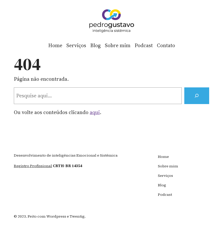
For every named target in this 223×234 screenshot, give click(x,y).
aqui (95, 112)
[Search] (196, 95)
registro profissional (33, 165)
